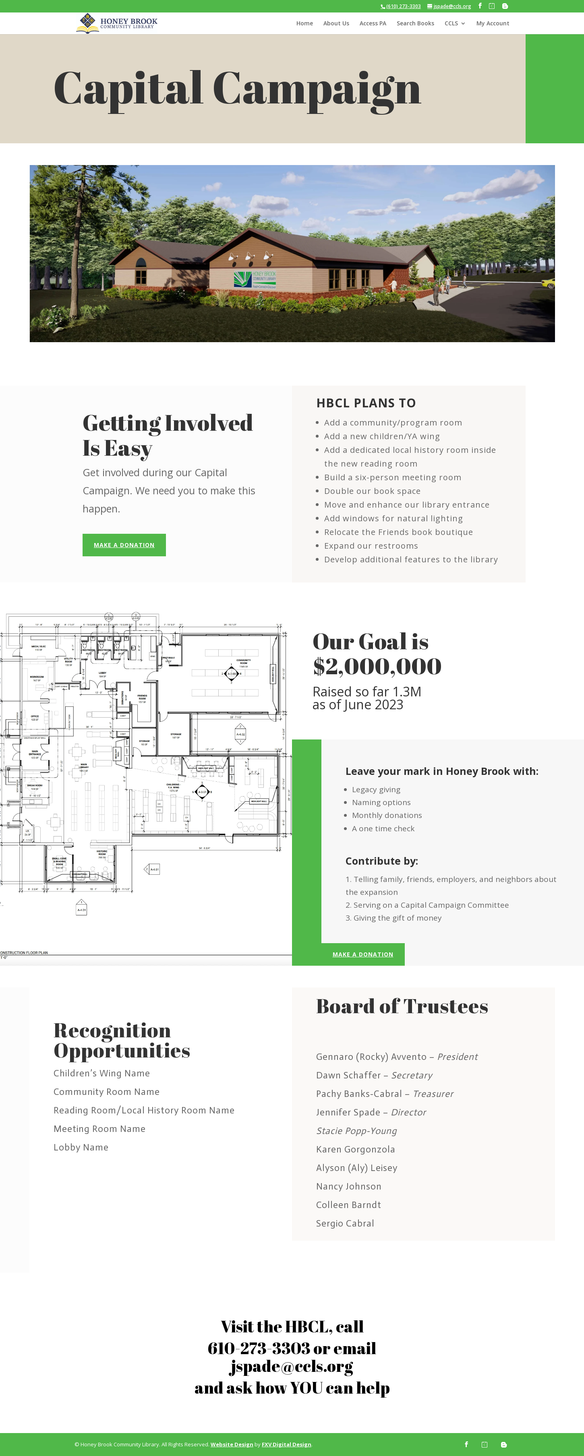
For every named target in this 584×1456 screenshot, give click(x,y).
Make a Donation (124, 545)
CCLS (451, 24)
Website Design (232, 1444)
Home (304, 24)
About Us (336, 24)
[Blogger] (505, 6)
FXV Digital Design (286, 1444)
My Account (492, 24)
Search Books (415, 24)
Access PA (373, 24)
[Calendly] (492, 6)
